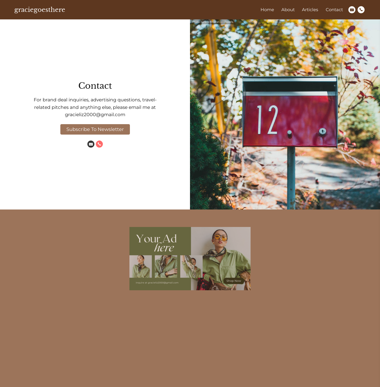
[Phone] (361, 9)
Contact (334, 9)
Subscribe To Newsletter (95, 129)
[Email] (352, 9)
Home (267, 9)
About (288, 9)
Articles (310, 9)
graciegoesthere (39, 10)
